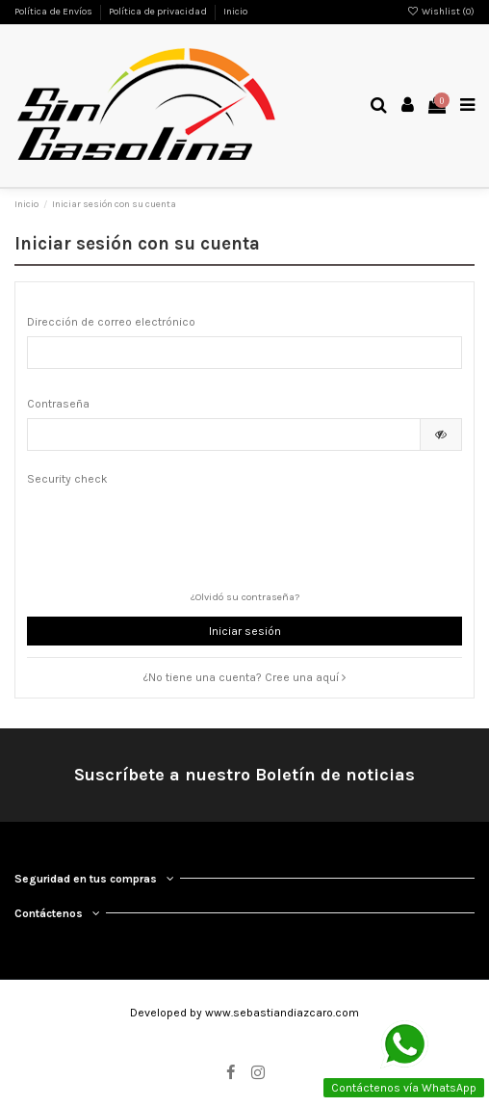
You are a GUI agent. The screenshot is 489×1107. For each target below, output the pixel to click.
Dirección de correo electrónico (111, 322)
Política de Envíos (54, 11)
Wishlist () (441, 11)
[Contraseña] (224, 434)
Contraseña (58, 403)
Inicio (235, 11)
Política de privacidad (159, 11)
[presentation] (173, 530)
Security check (67, 479)
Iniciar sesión (245, 631)
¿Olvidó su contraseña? (245, 597)
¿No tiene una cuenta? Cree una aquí (244, 677)
